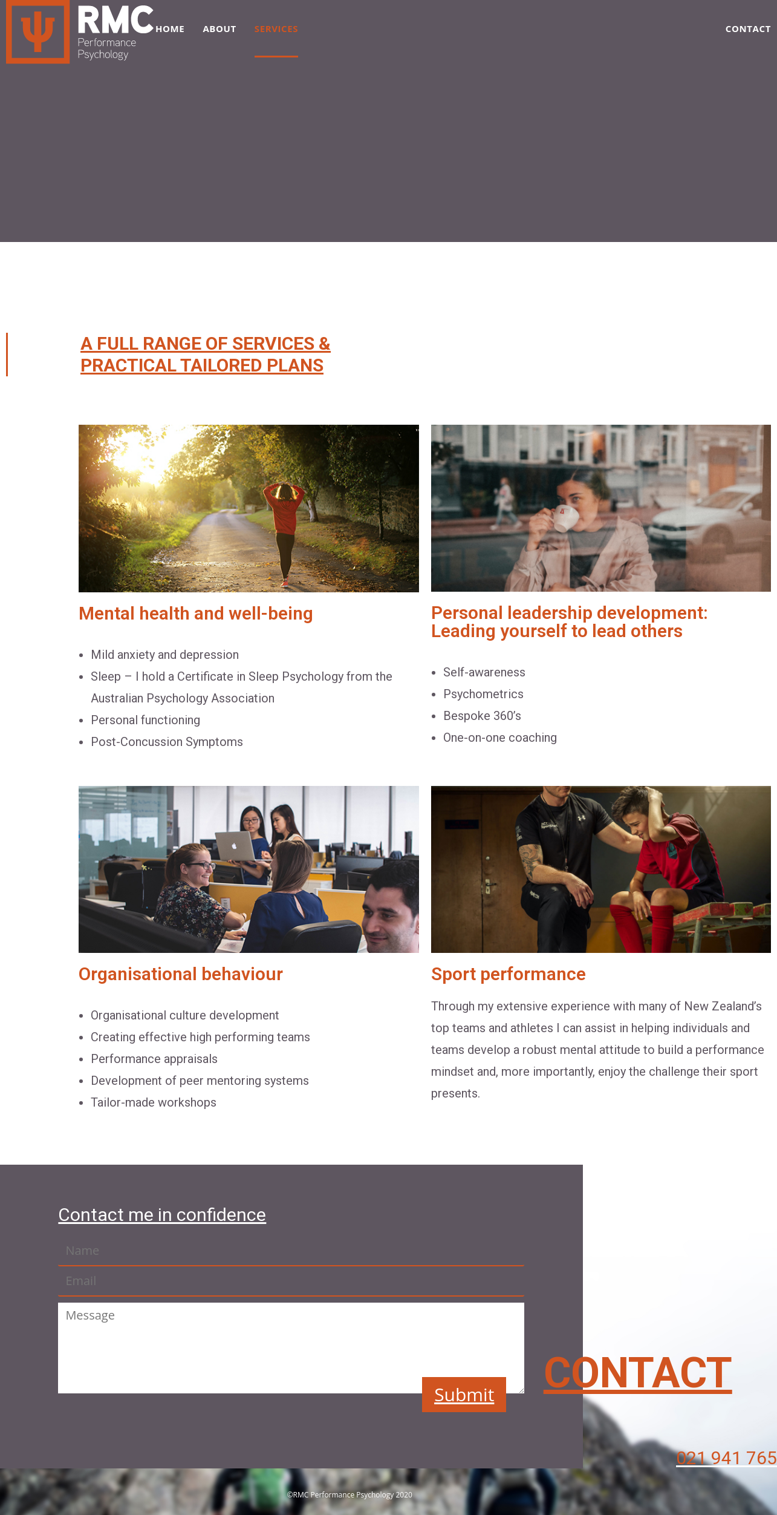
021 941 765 (726, 1457)
